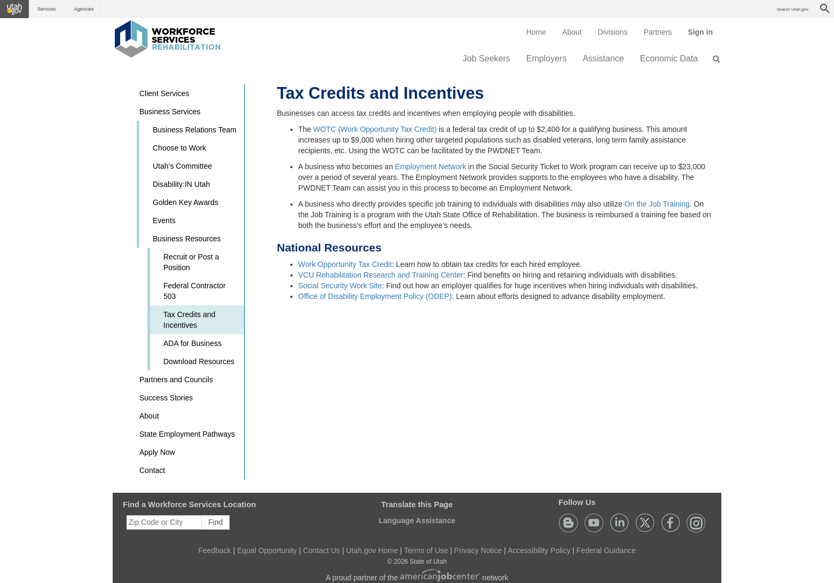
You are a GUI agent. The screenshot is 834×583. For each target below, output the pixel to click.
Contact (152, 470)
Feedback (214, 550)
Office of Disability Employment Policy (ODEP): (377, 296)
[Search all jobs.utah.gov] (713, 59)
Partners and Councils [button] (176, 379)
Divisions (612, 32)
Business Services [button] (169, 111)
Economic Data (669, 58)
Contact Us (321, 550)
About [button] (149, 416)
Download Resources (198, 361)
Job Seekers (486, 58)
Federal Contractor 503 (194, 291)
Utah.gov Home (372, 550)
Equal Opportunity (267, 550)
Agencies (84, 9)
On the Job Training (656, 204)
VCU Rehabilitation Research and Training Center (380, 275)
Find (215, 522)
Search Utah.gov (792, 9)
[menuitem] (536, 32)
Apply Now (157, 452)
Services (46, 9)
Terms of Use (426, 550)
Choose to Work (179, 148)
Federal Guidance (606, 550)
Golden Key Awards (185, 202)
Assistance (603, 58)
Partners (657, 32)
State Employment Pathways (187, 434)
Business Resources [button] (187, 238)
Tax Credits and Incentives (189, 319)
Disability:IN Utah (181, 184)
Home (536, 32)
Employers (546, 58)
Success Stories (166, 397)
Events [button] (164, 220)
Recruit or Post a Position (191, 262)
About (572, 32)
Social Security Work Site (340, 285)
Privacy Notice (478, 550)
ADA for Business (192, 343)
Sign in (704, 35)
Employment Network (431, 166)
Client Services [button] (164, 93)
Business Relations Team (195, 129)
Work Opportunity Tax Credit (345, 264)
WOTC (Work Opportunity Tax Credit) (375, 129)
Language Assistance (417, 520)
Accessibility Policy (539, 550)
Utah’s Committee (182, 166)
